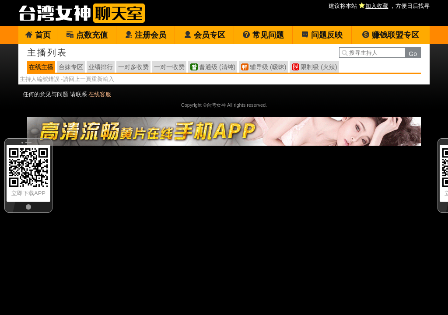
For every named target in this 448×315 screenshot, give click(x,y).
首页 (38, 35)
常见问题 (263, 35)
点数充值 (87, 35)
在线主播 (41, 66)
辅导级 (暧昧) (268, 66)
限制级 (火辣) (319, 66)
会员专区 (204, 35)
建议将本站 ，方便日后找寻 (379, 6)
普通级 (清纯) (217, 66)
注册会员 (145, 35)
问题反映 (322, 35)
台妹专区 (71, 66)
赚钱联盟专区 (390, 35)
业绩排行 (100, 66)
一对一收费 (169, 66)
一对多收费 (133, 66)
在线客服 (99, 94)
